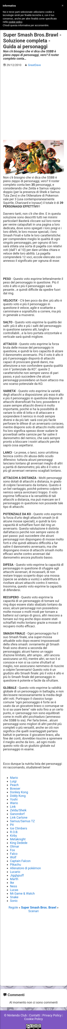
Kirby (13, 835)
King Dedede (18, 843)
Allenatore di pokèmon (25, 868)
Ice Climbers (18, 828)
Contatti (34, 1015)
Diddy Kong (18, 796)
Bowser (15, 788)
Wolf (13, 857)
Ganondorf (17, 814)
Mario (14, 777)
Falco (14, 853)
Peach (14, 785)
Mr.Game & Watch (22, 893)
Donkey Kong (19, 792)
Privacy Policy (51, 1015)
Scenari (33, 911)
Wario (14, 803)
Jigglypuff (17, 875)
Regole (14, 907)
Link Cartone (18, 817)
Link (13, 806)
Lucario (15, 872)
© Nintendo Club (15, 1015)
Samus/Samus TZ (22, 821)
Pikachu (15, 864)
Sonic (14, 901)
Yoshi (14, 799)
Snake (14, 897)
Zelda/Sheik (18, 810)
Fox (12, 850)
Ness (13, 886)
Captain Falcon (20, 861)
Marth (14, 879)
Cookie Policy (33, 1019)
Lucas (14, 890)
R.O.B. (14, 832)
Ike (12, 882)
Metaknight (17, 839)
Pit (12, 825)
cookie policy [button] (15, 22)
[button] (62, 5)
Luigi (13, 781)
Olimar (14, 846)
